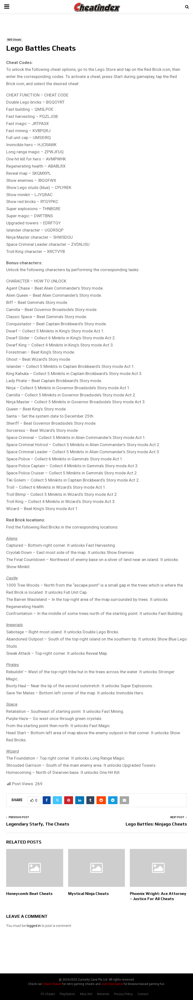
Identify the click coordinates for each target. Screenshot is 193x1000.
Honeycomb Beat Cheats (29, 893)
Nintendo (103, 994)
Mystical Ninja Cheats (88, 893)
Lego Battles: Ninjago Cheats (156, 824)
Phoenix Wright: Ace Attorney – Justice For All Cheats (158, 896)
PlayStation (67, 994)
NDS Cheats (14, 39)
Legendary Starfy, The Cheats (37, 824)
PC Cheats (48, 994)
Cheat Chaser (52, 984)
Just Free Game (112, 984)
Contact (142, 994)
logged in (34, 926)
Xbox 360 (86, 994)
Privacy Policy (123, 994)
